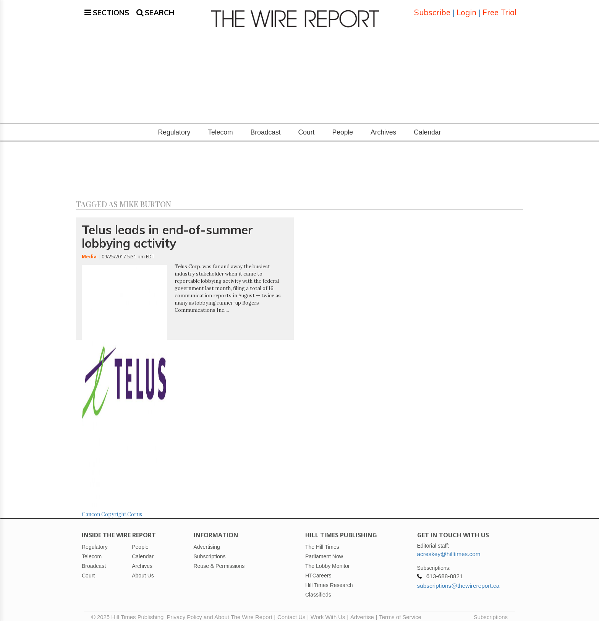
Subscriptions (491, 611)
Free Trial (499, 9)
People (342, 126)
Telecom (220, 126)
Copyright (113, 508)
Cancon (91, 508)
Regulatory (174, 126)
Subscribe (432, 9)
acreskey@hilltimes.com (449, 548)
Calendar (427, 126)
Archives (383, 126)
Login (466, 9)
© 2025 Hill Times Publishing (129, 611)
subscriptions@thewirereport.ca (458, 580)
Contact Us (291, 611)
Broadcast (266, 126)
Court (306, 126)
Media (89, 250)
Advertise (362, 611)
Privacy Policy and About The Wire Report (219, 611)
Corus (134, 508)
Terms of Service (400, 611)
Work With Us (328, 611)
